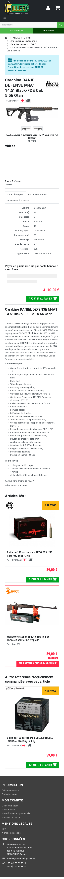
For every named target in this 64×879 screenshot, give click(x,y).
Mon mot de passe (11, 817)
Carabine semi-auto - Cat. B (23, 44)
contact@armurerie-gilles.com (21, 858)
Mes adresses (8, 809)
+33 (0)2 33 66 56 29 (16, 863)
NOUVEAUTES (16, 30)
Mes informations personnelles (17, 813)
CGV (4, 829)
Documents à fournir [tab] (38, 194)
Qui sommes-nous (10, 790)
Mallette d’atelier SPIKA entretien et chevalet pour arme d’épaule (28, 638)
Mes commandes (10, 805)
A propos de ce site (11, 833)
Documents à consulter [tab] (18, 200)
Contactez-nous (9, 794)
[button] (26, 129)
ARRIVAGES (48, 30)
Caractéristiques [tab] (15, 194)
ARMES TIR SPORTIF (22, 38)
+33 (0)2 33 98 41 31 (16, 866)
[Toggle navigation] (5, 17)
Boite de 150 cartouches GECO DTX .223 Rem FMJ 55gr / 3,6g (29, 554)
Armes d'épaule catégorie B (23, 41)
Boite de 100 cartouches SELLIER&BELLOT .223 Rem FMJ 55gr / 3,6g (31, 739)
